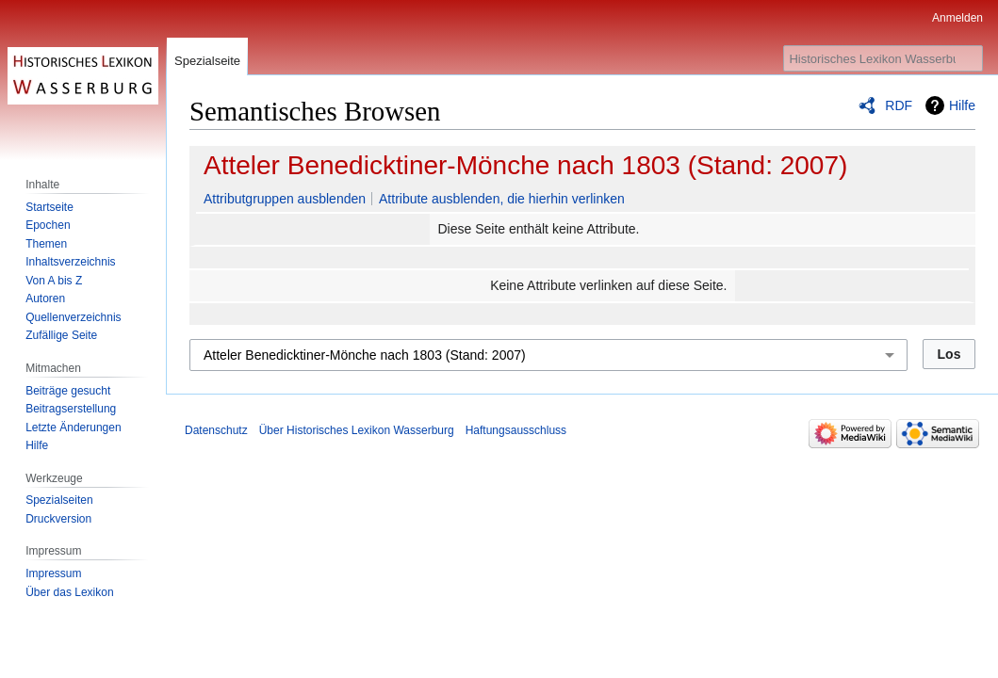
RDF (898, 105)
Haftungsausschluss (516, 430)
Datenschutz (216, 430)
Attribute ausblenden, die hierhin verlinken (502, 198)
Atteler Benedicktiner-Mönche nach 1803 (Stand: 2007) (525, 165)
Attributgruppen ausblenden (285, 198)
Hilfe (962, 105)
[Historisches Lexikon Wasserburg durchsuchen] (883, 58)
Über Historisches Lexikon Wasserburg (356, 430)
